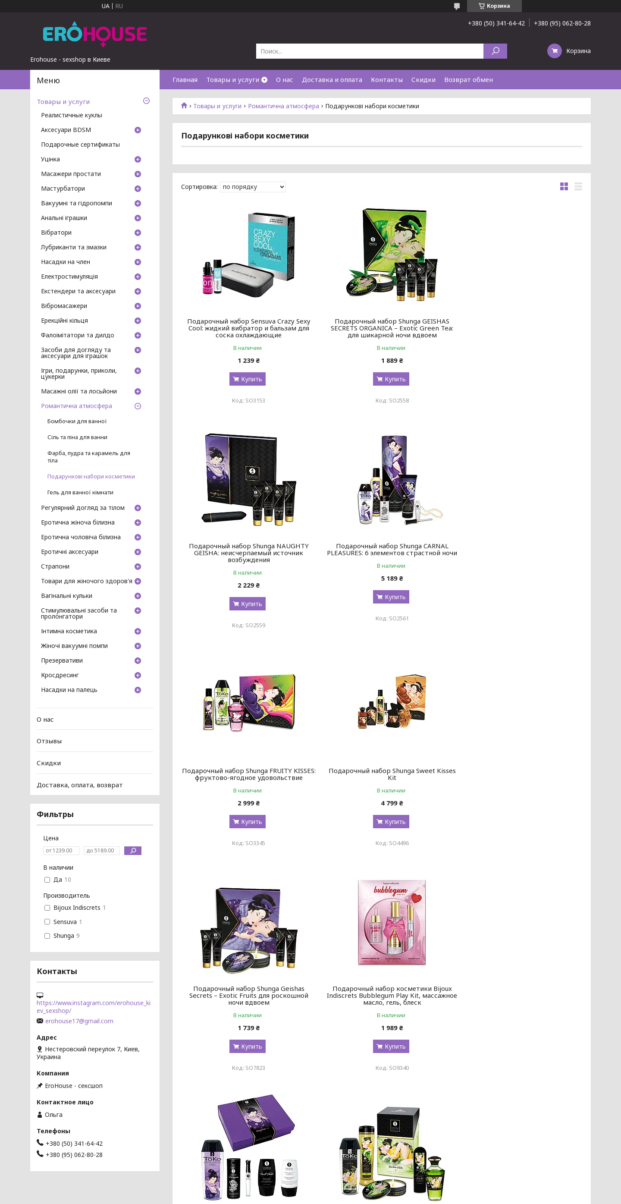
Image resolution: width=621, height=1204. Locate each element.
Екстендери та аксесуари (78, 291)
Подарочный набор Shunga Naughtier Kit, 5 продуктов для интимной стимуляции (518, 777)
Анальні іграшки (64, 218)
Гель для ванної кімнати (80, 492)
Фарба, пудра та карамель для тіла (88, 457)
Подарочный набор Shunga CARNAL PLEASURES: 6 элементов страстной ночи (245, 552)
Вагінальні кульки (66, 596)
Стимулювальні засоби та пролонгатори (79, 613)
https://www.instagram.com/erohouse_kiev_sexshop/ (94, 1007)
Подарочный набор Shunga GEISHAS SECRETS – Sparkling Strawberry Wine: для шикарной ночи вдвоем (381, 1002)
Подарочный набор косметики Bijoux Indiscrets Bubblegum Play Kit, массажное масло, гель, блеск (381, 777)
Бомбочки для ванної (77, 421)
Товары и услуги (232, 79)
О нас (284, 79)
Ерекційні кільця (64, 321)
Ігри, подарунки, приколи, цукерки (79, 374)
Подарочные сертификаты (80, 144)
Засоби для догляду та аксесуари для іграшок (76, 353)
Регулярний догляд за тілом (83, 508)
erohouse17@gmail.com (79, 1021)
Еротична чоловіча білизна (81, 537)
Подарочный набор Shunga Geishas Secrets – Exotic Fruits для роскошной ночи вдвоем (245, 777)
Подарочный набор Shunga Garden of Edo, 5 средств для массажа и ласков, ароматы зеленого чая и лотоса (245, 1002)
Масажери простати (71, 174)
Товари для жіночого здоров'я (86, 581)
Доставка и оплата (332, 79)
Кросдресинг (60, 675)
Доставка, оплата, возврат (80, 784)
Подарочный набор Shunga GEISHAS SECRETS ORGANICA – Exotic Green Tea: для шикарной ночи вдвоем (381, 328)
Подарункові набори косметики (91, 476)
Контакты (387, 79)
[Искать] (495, 51)
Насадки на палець (69, 690)
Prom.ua (348, 1187)
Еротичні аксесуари (69, 552)
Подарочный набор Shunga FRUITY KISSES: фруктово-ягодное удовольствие (381, 552)
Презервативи (62, 660)
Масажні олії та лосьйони (79, 391)
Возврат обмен (468, 79)
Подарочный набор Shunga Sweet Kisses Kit (518, 549)
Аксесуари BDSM (66, 130)
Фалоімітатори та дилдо (77, 335)
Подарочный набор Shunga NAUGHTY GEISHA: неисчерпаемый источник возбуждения (518, 328)
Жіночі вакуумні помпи (74, 646)
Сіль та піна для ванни (77, 437)
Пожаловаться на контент (295, 1195)
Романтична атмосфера (283, 106)
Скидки (423, 79)
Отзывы (49, 740)
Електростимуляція (69, 276)
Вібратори (56, 232)
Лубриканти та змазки (74, 247)
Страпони (55, 566)
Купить (248, 379)
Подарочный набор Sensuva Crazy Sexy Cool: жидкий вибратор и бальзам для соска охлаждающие (245, 328)
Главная (185, 79)
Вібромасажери (64, 306)
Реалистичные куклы (71, 115)
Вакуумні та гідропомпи (76, 203)
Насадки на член (65, 262)
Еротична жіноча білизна (78, 522)
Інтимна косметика (69, 631)
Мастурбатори (63, 188)
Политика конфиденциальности (373, 1195)
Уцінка (50, 159)
